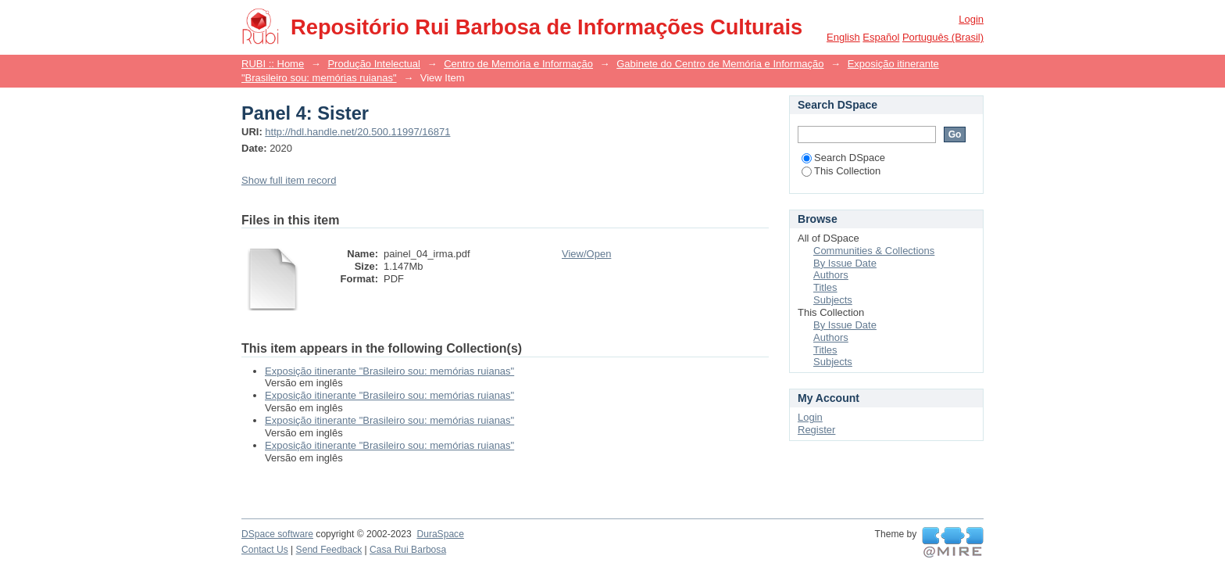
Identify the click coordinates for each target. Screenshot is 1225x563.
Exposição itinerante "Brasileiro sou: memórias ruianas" (389, 371)
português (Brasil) (943, 37)
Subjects (832, 300)
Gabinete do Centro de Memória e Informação (719, 64)
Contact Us (264, 549)
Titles (825, 287)
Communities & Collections (873, 250)
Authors (830, 275)
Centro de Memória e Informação (518, 64)
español (880, 37)
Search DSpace (843, 157)
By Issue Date (845, 263)
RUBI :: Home (272, 64)
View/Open (586, 254)
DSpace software (277, 534)
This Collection (841, 171)
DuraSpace (439, 534)
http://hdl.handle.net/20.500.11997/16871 (357, 132)
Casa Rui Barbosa (408, 549)
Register (816, 430)
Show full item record (288, 180)
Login (971, 19)
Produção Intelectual (373, 64)
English (843, 37)
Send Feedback (329, 549)
